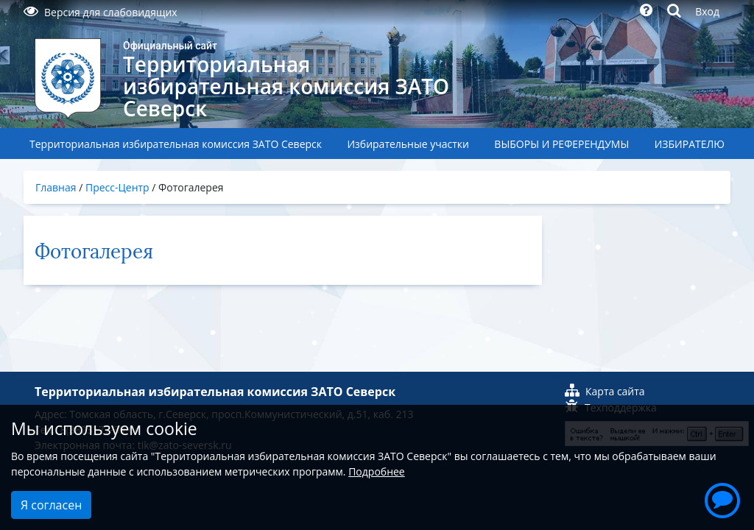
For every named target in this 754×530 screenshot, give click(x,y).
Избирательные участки (408, 144)
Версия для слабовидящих (100, 12)
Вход (707, 11)
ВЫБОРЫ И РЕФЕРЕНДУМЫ (561, 144)
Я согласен (51, 505)
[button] (722, 498)
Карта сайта (605, 391)
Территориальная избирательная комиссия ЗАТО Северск (175, 144)
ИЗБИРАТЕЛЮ (690, 144)
